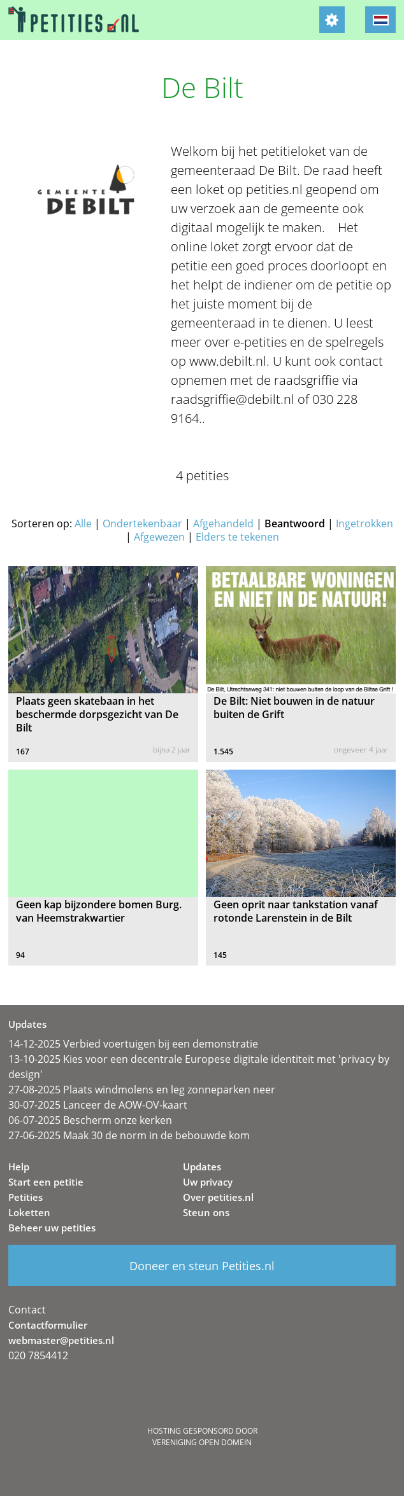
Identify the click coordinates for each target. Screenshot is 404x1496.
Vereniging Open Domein (202, 1442)
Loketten (29, 1212)
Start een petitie (45, 1181)
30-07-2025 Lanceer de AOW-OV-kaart (97, 1105)
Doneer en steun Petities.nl (202, 1265)
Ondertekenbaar (142, 523)
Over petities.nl (218, 1197)
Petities (25, 1197)
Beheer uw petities (52, 1227)
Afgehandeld (223, 523)
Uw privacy (208, 1181)
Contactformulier (47, 1325)
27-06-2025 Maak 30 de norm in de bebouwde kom (129, 1135)
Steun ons (206, 1212)
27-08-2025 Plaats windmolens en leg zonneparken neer (141, 1090)
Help (18, 1166)
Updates (202, 1166)
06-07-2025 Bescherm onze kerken (90, 1120)
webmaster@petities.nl (61, 1340)
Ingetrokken (364, 523)
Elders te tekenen (237, 537)
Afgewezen (159, 537)
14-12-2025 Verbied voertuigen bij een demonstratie (133, 1044)
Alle (83, 523)
